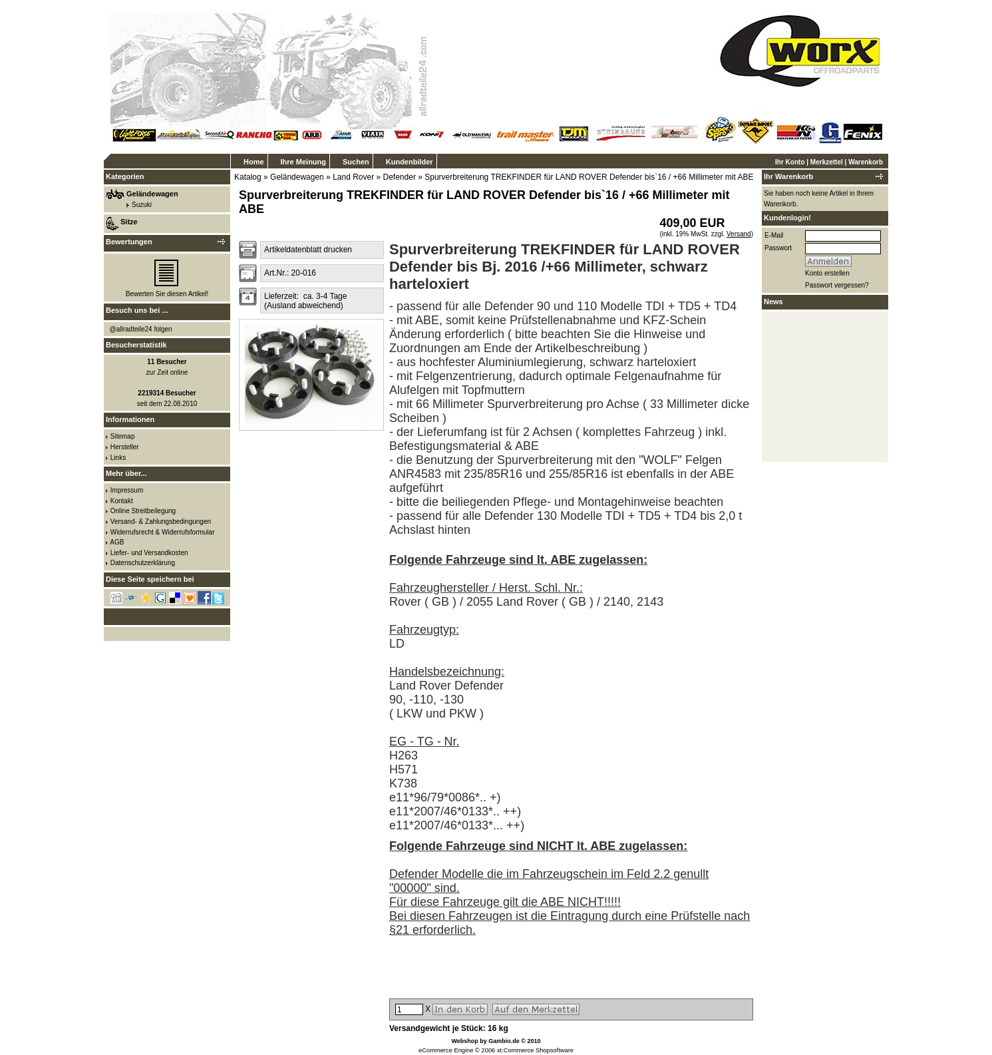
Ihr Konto (789, 162)
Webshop (464, 1041)
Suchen (356, 162)
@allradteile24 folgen (141, 329)
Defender (399, 177)
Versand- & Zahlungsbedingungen (160, 521)
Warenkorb (865, 162)
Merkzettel (826, 162)
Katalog (247, 177)
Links (118, 457)
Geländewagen (297, 177)
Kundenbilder (409, 162)
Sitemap (122, 436)
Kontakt (121, 501)
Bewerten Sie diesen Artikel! (167, 294)
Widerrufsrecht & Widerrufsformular (162, 532)
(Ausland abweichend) (303, 305)
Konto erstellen (827, 273)
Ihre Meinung (303, 162)
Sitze (129, 222)
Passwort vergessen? (837, 285)
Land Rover (353, 177)
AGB (117, 542)
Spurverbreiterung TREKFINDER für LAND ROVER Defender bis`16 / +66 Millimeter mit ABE (588, 177)
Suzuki (142, 204)
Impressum (126, 490)
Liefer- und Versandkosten (149, 552)
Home (254, 162)
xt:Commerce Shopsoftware (535, 1050)
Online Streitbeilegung (143, 511)
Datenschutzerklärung (142, 562)
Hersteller (124, 447)
